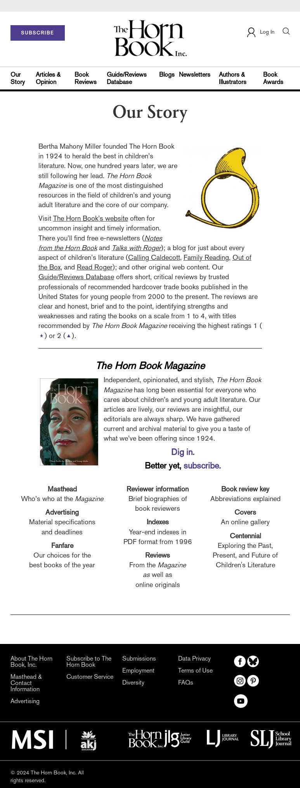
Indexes (158, 522)
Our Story (17, 78)
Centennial (245, 536)
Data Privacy (194, 659)
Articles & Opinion (48, 78)
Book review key (245, 489)
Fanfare (62, 545)
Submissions (139, 659)
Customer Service (89, 677)
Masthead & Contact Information (26, 683)
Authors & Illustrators (232, 78)
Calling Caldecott (154, 257)
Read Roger (95, 267)
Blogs (167, 74)
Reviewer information (158, 489)
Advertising (62, 512)
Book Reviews (86, 78)
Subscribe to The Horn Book (88, 662)
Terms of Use (195, 671)
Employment (138, 671)
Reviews (157, 555)
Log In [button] (260, 32)
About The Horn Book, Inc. (31, 662)
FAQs (185, 683)
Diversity (133, 683)
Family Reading (206, 257)
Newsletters (194, 74)
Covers (245, 512)
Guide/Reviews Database (127, 78)
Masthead (62, 489)
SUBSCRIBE (37, 33)
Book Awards (273, 78)
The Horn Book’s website (90, 218)
